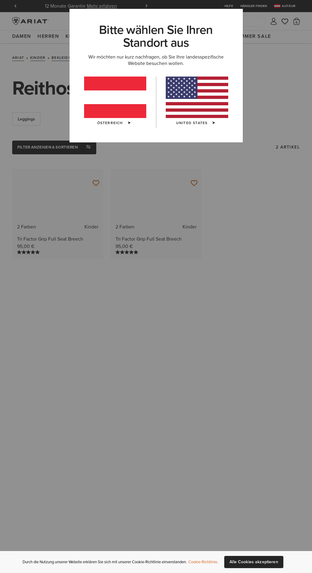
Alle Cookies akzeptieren (253, 562)
